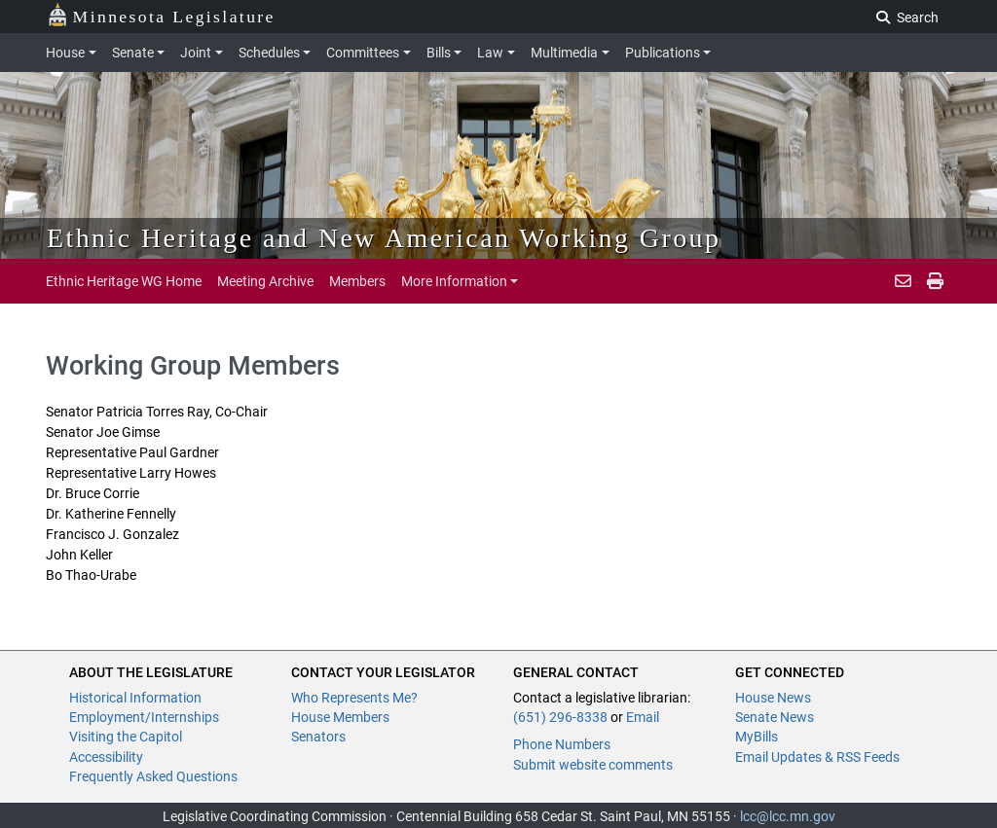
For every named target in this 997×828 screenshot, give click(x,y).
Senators (318, 736)
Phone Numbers (561, 744)
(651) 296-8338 (560, 717)
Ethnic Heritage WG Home (124, 281)
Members (357, 281)
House (65, 52)
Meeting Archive (265, 281)
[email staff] (903, 281)
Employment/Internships (144, 717)
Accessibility (106, 757)
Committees (362, 52)
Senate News (774, 717)
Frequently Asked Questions (153, 776)
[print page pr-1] (935, 281)
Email (642, 717)
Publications (662, 52)
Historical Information (135, 697)
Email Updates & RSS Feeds (817, 757)
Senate (133, 52)
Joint (195, 52)
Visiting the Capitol (125, 736)
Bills (438, 52)
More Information (454, 281)
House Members (340, 717)
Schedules (269, 52)
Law (490, 52)
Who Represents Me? (354, 697)
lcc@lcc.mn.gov (787, 816)
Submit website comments (593, 765)
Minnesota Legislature (161, 15)
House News (773, 697)
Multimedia (564, 52)
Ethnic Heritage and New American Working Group (383, 238)
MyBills (756, 736)
